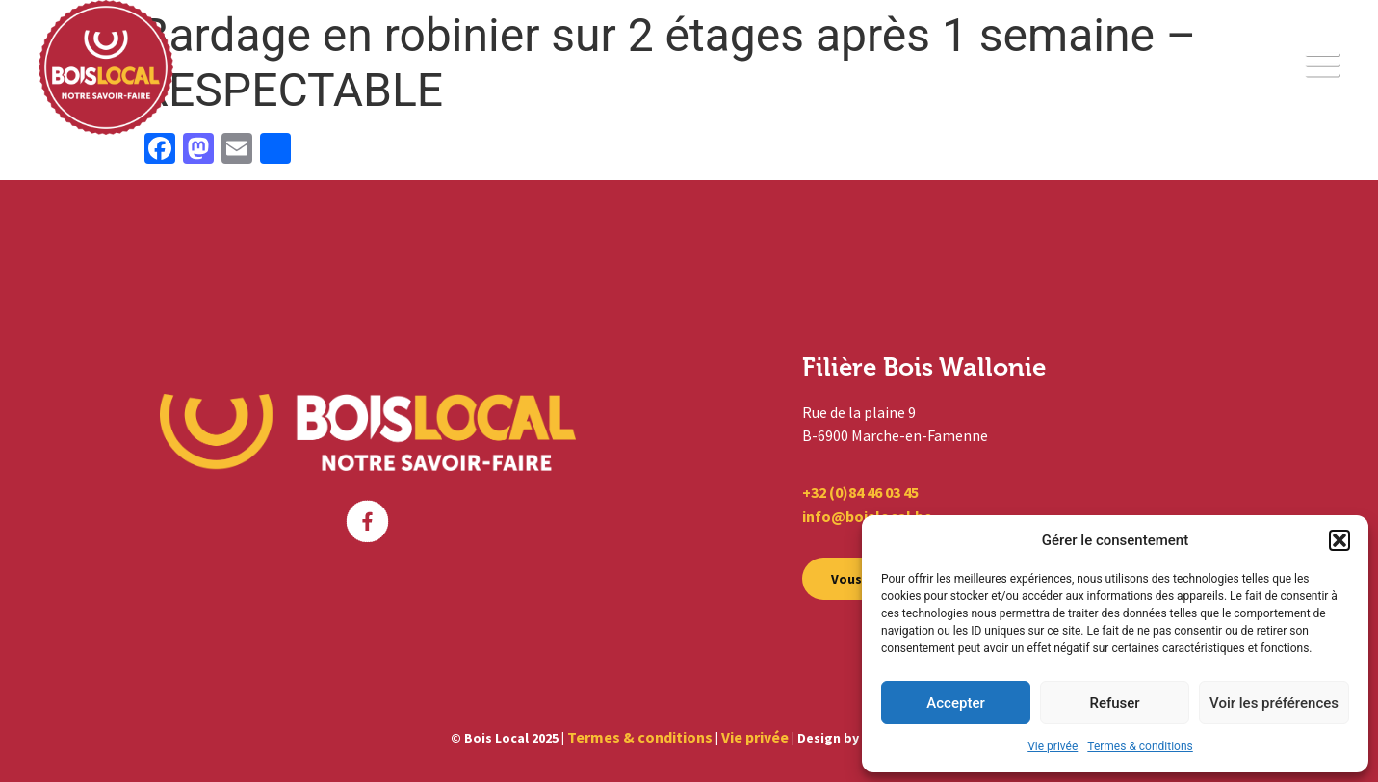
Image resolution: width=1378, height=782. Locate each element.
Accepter (955, 703)
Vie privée (1052, 746)
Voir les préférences (1274, 703)
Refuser (1114, 703)
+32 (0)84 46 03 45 (860, 492)
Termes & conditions (1139, 746)
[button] (1339, 540)
